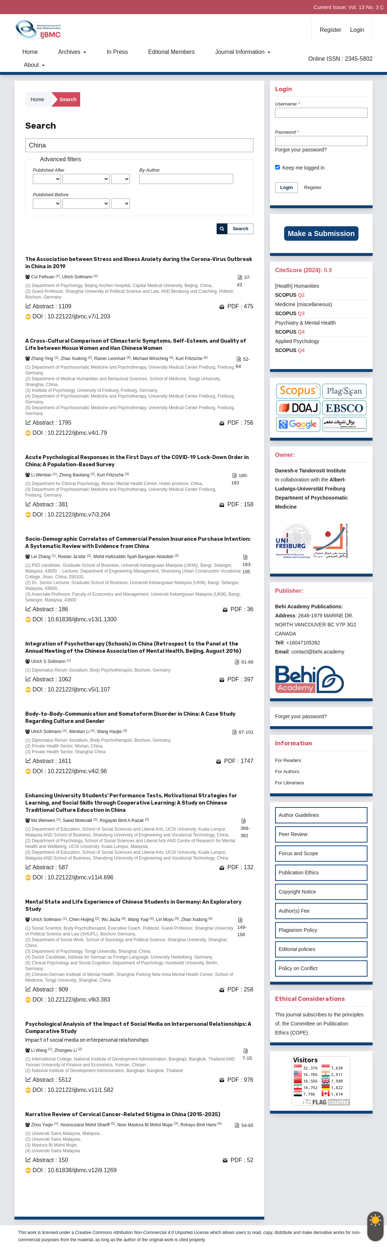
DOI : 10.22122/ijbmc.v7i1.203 (71, 316)
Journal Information (240, 52)
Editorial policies (297, 949)
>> (247, 1202)
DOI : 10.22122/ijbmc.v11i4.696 (72, 877)
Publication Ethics (299, 872)
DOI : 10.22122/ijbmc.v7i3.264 (71, 514)
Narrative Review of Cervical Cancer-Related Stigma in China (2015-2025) (122, 1114)
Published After (49, 170)
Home (30, 52)
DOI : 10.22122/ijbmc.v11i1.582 (72, 1090)
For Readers (288, 760)
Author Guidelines (299, 815)
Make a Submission (321, 233)
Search (240, 228)
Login (357, 30)
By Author (149, 170)
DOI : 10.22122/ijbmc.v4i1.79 (69, 433)
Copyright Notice (297, 892)
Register (331, 30)
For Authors (287, 771)
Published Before (51, 194)
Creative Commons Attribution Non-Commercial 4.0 (124, 1232)
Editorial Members (171, 52)
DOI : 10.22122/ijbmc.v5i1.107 (71, 689)
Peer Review (293, 834)
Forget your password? (301, 716)
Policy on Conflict (298, 968)
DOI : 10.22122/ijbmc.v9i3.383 (71, 1000)
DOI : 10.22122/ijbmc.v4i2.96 (69, 771)
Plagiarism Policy (298, 930)
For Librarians (289, 782)
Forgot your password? (301, 150)
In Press (117, 52)
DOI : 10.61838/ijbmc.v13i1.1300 (74, 619)
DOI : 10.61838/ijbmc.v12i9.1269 (74, 1170)
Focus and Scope (298, 853)
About (32, 65)
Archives (70, 52)
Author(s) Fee (294, 911)
